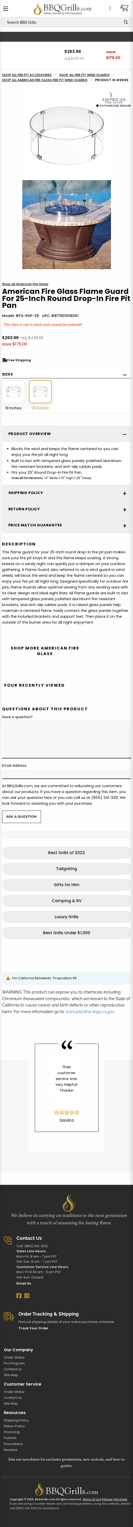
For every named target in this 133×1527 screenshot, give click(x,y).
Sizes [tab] (7, 374)
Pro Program (14, 1363)
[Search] (126, 22)
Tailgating (66, 869)
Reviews (10, 1450)
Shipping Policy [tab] (25, 492)
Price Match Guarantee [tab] (35, 525)
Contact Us (13, 1369)
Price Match (13, 1444)
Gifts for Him (66, 885)
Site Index (120, 1499)
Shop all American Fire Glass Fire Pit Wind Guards (44, 80)
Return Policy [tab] (24, 509)
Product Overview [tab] (29, 433)
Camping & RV (67, 901)
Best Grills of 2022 (66, 853)
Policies (10, 1438)
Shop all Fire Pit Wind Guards (84, 75)
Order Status (14, 1357)
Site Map (11, 1375)
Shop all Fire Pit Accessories (27, 75)
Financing (12, 1432)
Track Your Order (33, 1328)
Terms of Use (91, 1499)
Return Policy (14, 1426)
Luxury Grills (67, 917)
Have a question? (17, 716)
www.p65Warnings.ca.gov (90, 1011)
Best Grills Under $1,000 (66, 933)
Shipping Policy (16, 1420)
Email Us (23, 1283)
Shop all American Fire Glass (25, 284)
